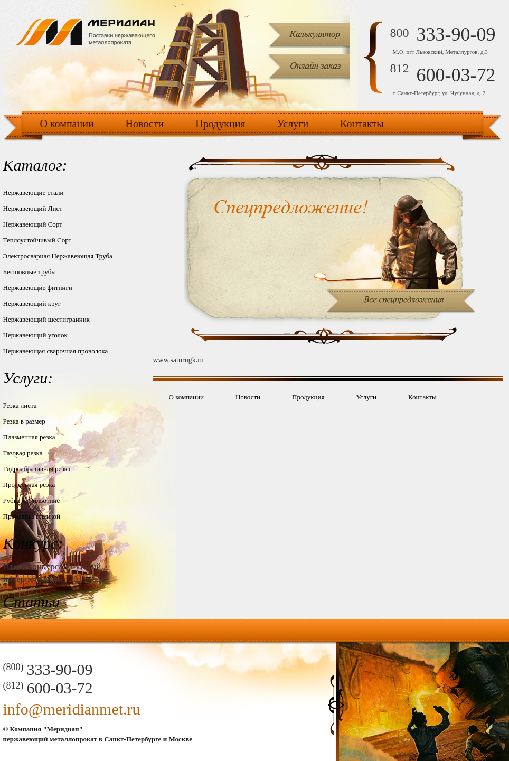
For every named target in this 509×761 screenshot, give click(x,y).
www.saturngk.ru (178, 360)
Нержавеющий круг (32, 303)
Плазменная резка (29, 437)
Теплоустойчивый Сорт (37, 240)
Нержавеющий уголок (35, 335)
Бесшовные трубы (29, 272)
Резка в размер (24, 421)
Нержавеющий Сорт (32, 224)
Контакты (362, 123)
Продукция (220, 123)
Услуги (293, 123)
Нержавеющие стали (33, 192)
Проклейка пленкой (31, 516)
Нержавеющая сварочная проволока (55, 351)
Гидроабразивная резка (37, 469)
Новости (145, 123)
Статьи (31, 601)
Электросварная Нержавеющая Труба (57, 256)
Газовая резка (23, 453)
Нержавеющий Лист (32, 208)
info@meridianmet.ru (71, 709)
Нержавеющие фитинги (37, 288)
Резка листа (20, 405)
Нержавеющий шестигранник (46, 319)
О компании (67, 123)
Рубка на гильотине (31, 500)
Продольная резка (29, 484)
